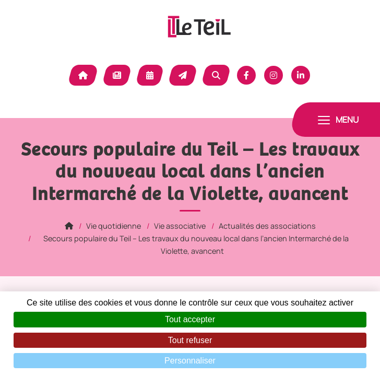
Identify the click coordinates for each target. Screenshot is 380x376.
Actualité (116, 75)
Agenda (150, 75)
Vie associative (180, 226)
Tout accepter (190, 319)
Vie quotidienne (113, 226)
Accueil (83, 75)
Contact (182, 75)
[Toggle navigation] (338, 120)
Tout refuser (190, 340)
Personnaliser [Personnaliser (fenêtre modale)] (190, 360)
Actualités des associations (267, 226)
